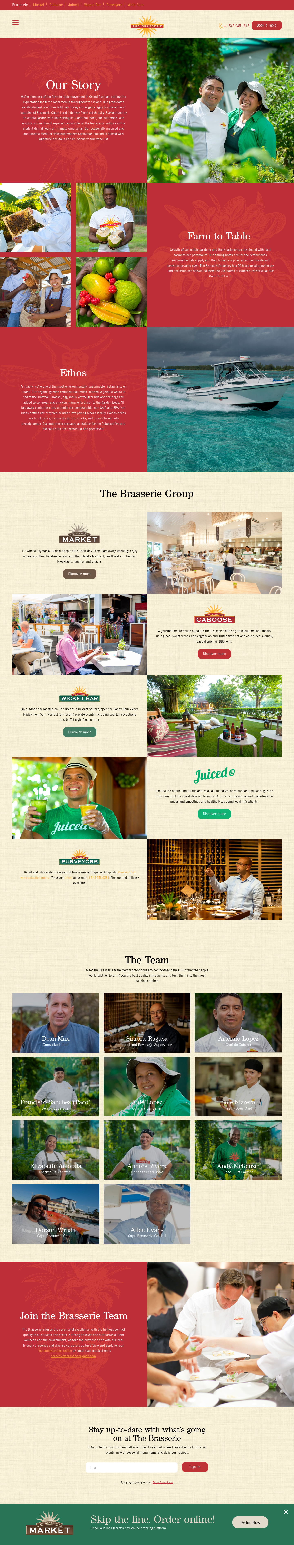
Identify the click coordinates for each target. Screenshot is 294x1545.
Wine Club (136, 5)
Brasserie (20, 5)
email (68, 877)
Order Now (250, 1522)
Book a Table (267, 26)
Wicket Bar (92, 5)
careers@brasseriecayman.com (73, 1356)
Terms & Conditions (163, 1482)
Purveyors (114, 5)
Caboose (56, 5)
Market (38, 5)
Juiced (73, 5)
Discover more (79, 574)
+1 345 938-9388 (98, 877)
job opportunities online (55, 1350)
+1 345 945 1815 (234, 27)
